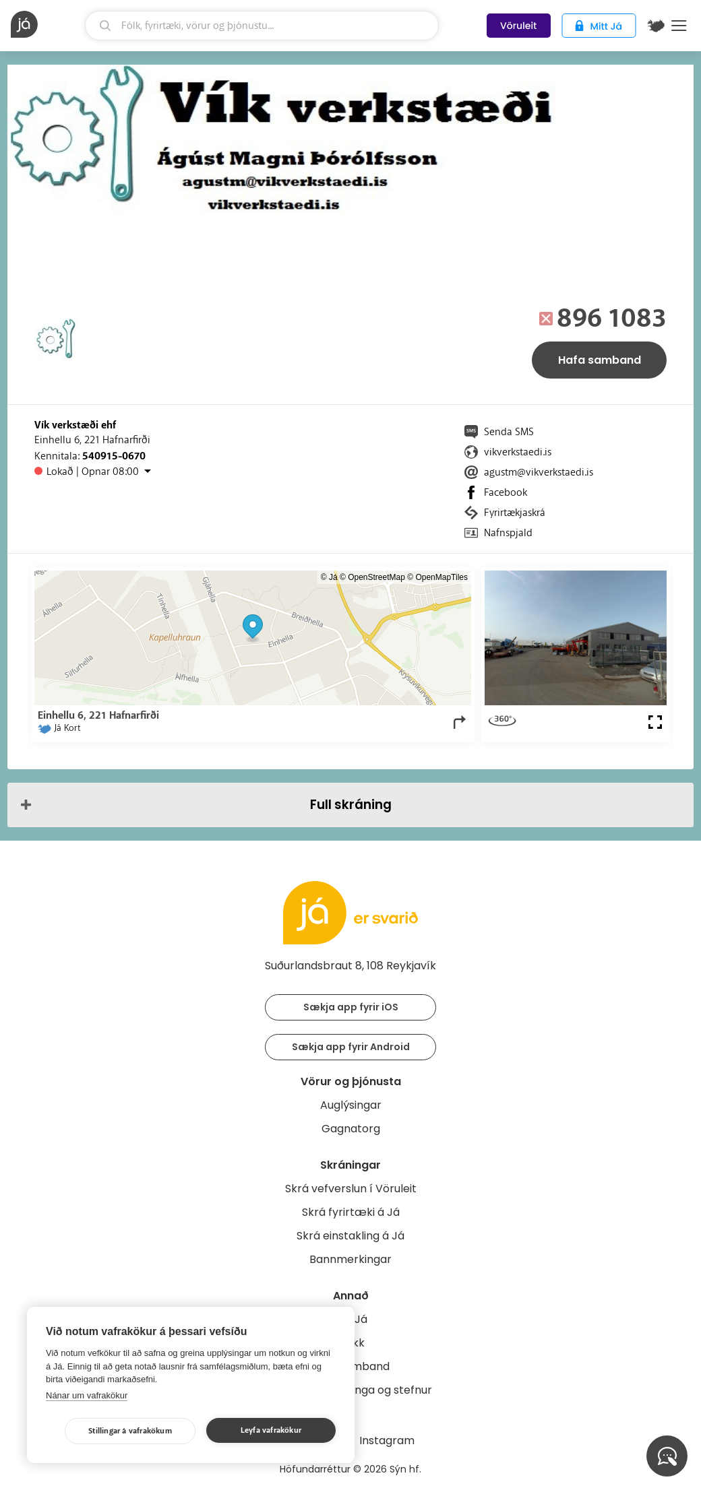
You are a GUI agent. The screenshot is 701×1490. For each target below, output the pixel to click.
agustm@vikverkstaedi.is (538, 472)
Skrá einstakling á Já (350, 1235)
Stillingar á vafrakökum (130, 1431)
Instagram (387, 1440)
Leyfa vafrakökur (271, 1430)
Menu (679, 25)
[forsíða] (46, 24)
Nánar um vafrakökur (86, 1395)
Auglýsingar (351, 1105)
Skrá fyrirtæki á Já (351, 1212)
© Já (329, 577)
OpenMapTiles (441, 577)
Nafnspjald (508, 533)
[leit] (262, 25)
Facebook (505, 492)
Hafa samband (599, 360)
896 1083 (612, 318)
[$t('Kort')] (656, 25)
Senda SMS (509, 432)
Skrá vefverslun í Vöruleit (351, 1188)
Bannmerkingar (350, 1259)
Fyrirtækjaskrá (514, 512)
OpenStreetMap (376, 577)
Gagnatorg (351, 1128)
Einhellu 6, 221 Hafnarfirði (92, 440)
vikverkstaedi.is (517, 452)
